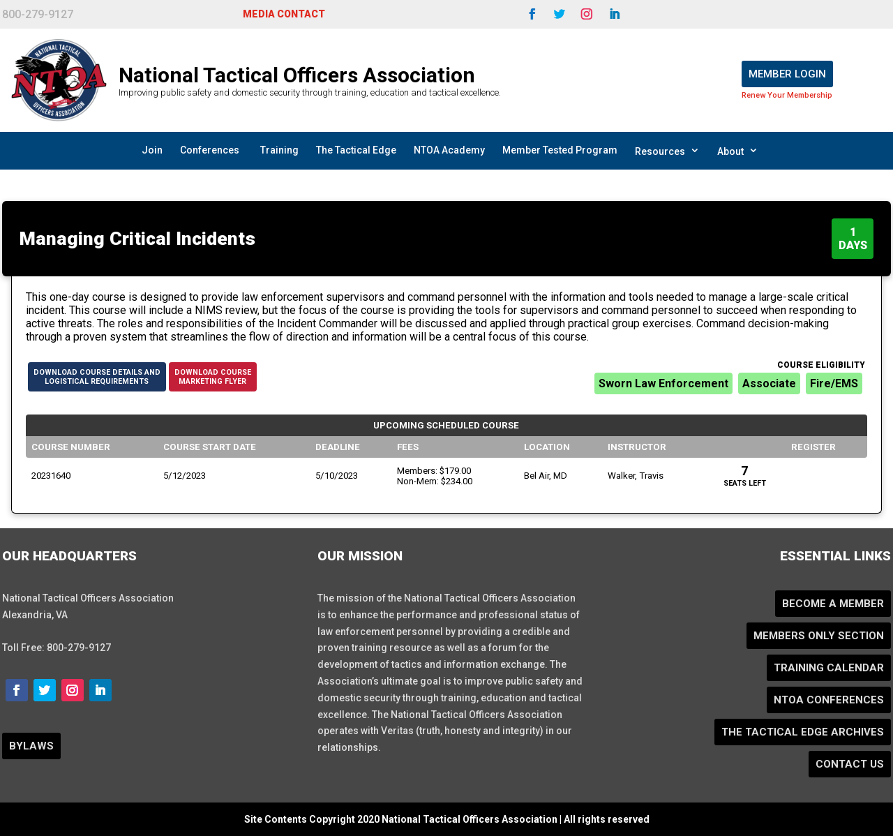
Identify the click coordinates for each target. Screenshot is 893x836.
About (737, 150)
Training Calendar (829, 668)
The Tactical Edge (356, 150)
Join (152, 150)
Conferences (209, 150)
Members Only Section (818, 635)
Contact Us (850, 764)
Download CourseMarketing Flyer (212, 377)
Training (279, 150)
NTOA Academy (449, 150)
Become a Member (833, 603)
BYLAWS (31, 746)
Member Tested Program (559, 150)
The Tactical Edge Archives (802, 732)
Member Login (787, 74)
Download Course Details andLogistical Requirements (96, 377)
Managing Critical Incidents (137, 238)
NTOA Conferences (829, 700)
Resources (667, 150)
